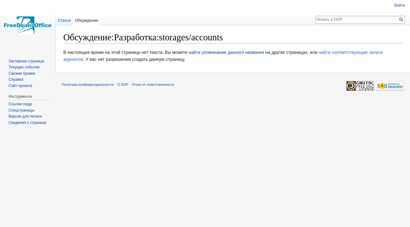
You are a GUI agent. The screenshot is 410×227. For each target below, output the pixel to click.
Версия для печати (25, 116)
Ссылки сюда (20, 104)
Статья (64, 20)
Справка (16, 79)
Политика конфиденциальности (88, 84)
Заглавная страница (26, 61)
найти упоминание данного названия (226, 52)
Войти (399, 5)
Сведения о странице (27, 122)
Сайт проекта (20, 86)
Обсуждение (86, 20)
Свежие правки (22, 73)
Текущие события (24, 67)
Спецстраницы (21, 110)
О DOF (122, 84)
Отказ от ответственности (153, 84)
